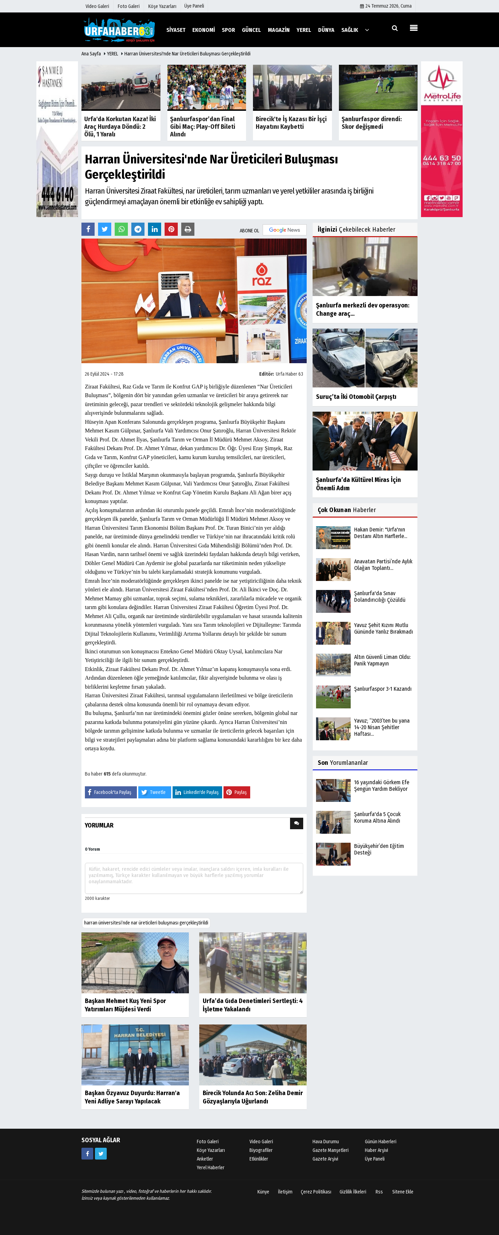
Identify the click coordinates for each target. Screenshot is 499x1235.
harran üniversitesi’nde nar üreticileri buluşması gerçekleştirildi (146, 923)
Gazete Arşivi (325, 1159)
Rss (379, 1192)
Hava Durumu (326, 1142)
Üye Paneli (194, 6)
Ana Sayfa (91, 54)
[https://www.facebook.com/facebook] (87, 1154)
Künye (263, 1192)
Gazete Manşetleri (331, 1150)
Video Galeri (261, 1142)
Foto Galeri (208, 1142)
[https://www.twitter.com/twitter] (101, 1154)
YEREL (112, 54)
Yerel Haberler (211, 1168)
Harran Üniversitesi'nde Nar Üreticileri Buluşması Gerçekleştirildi (187, 54)
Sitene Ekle (402, 1192)
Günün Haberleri (380, 1142)
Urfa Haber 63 (289, 374)
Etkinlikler (259, 1159)
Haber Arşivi (376, 1150)
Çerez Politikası (316, 1192)
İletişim (285, 1192)
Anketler (205, 1159)
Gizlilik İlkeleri (353, 1192)
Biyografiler (261, 1150)
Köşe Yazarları (211, 1150)
